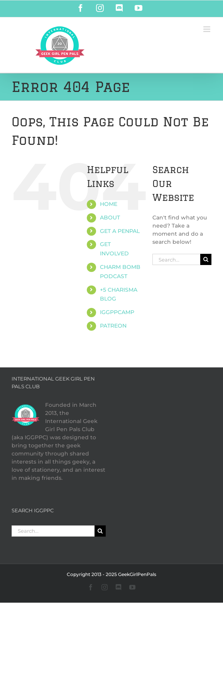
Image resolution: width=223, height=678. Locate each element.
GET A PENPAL (120, 231)
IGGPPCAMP (117, 312)
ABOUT (110, 217)
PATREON (113, 325)
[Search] (205, 259)
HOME (108, 204)
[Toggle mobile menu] (207, 29)
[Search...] (176, 259)
